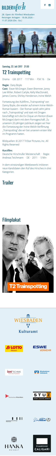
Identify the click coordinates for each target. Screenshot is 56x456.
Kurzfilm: (7, 150)
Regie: (5, 85)
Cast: (5, 88)
